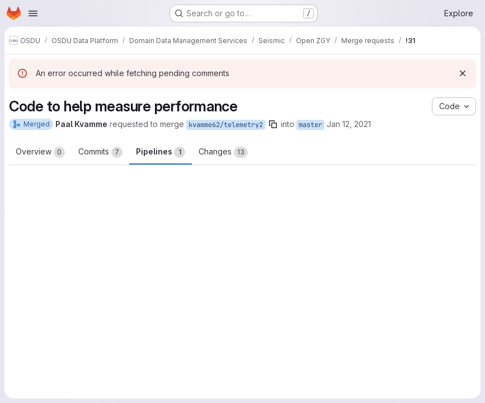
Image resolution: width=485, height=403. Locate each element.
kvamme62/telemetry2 (226, 124)
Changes (223, 152)
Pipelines (160, 152)
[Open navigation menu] (33, 13)
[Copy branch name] (273, 124)
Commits (100, 152)
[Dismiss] (462, 73)
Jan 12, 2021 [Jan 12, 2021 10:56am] (349, 124)
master (310, 124)
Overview (40, 152)
